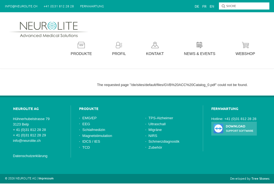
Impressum (46, 178)
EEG (86, 124)
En (212, 6)
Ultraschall (157, 124)
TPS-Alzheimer (161, 118)
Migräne (155, 129)
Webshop (245, 49)
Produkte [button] (81, 49)
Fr (204, 6)
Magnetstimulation (97, 135)
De (197, 6)
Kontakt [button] (155, 49)
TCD (86, 147)
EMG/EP (89, 118)
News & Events (199, 49)
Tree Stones (260, 178)
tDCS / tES (91, 141)
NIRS (153, 135)
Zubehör (155, 147)
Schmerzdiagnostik (164, 141)
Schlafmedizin (93, 129)
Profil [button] (119, 49)
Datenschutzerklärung (30, 156)
